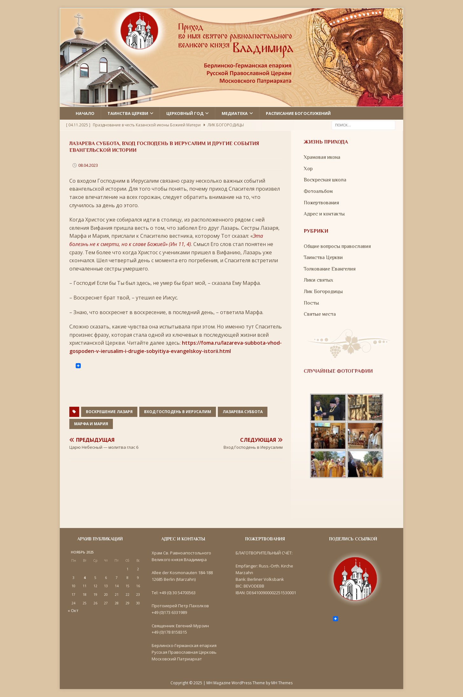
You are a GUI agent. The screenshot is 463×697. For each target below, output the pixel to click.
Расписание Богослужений (298, 113)
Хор (308, 169)
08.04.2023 (88, 165)
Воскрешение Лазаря (109, 411)
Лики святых (318, 280)
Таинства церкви (127, 113)
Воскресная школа (325, 180)
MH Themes (282, 683)
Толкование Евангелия (330, 269)
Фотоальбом (318, 191)
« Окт (73, 610)
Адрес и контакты (324, 214)
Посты (311, 303)
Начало (85, 113)
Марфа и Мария (91, 423)
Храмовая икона (322, 157)
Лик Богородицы (323, 291)
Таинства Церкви (323, 257)
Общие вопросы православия (337, 246)
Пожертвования (321, 203)
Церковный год (185, 113)
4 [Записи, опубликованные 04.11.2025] (85, 577)
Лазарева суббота (243, 411)
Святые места (320, 314)
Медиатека (235, 113)
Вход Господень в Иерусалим (177, 411)
